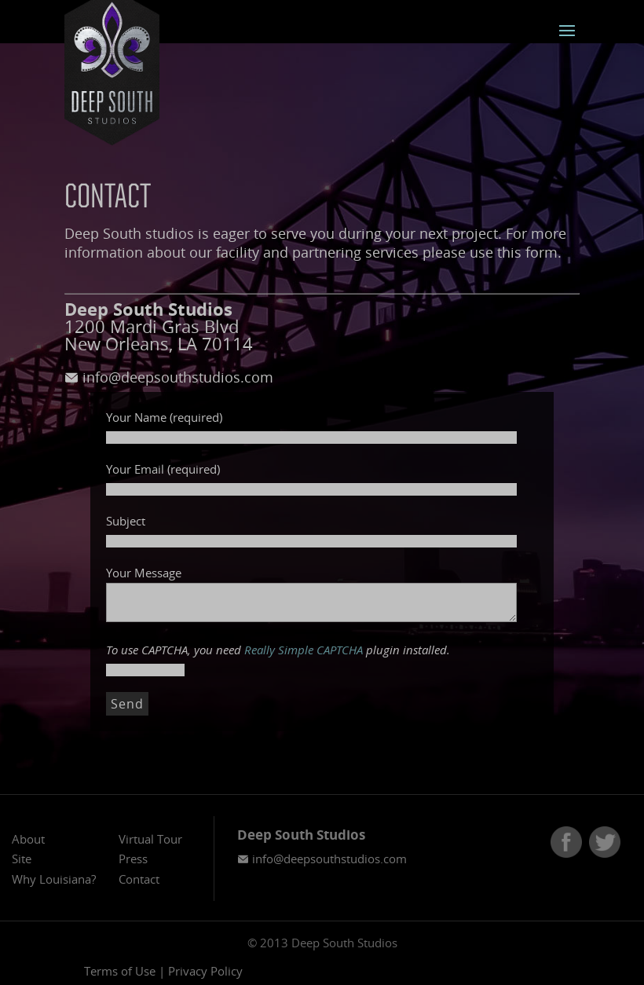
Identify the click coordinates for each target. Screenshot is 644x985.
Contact (139, 879)
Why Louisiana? (54, 879)
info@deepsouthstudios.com (168, 377)
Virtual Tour (150, 839)
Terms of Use (120, 971)
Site (21, 858)
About (28, 839)
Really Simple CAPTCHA (303, 649)
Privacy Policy (205, 971)
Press (133, 858)
